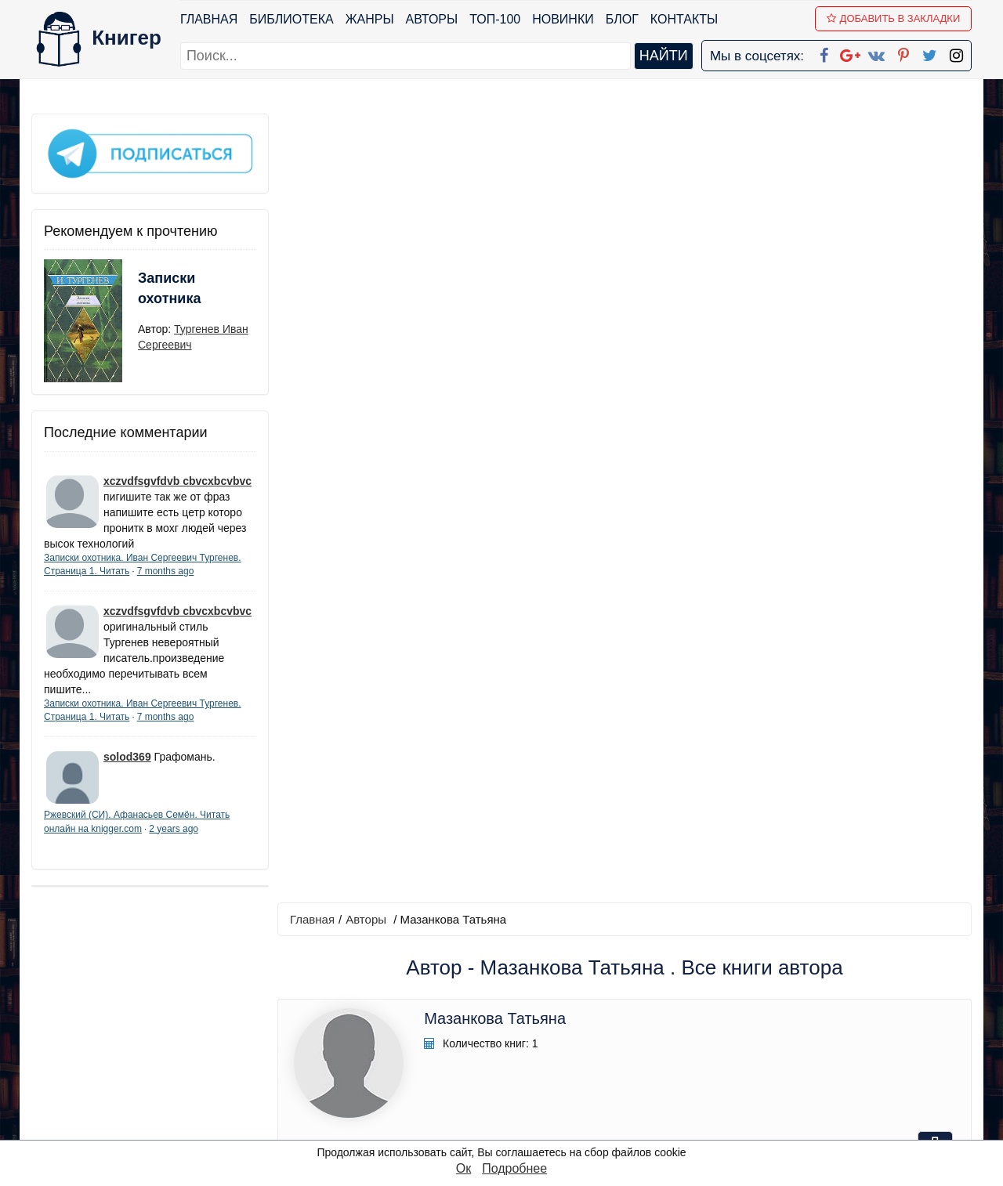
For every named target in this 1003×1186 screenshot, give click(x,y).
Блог (622, 19)
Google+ (522, 1004)
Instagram (524, 1106)
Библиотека (291, 19)
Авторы (432, 19)
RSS (508, 1127)
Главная (208, 19)
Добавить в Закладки (894, 18)
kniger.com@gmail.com (820, 984)
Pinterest (520, 1065)
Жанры (370, 19)
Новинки (563, 19)
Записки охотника (169, 287)
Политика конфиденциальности (810, 1004)
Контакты (684, 19)
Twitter (515, 1086)
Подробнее (514, 1168)
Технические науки (464, 457)
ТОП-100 (494, 19)
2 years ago (173, 828)
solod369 (127, 756)
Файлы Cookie (759, 1025)
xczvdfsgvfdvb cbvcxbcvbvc (177, 480)
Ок (463, 1168)
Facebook (522, 984)
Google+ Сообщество (561, 1025)
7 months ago (165, 570)
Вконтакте (526, 1045)
